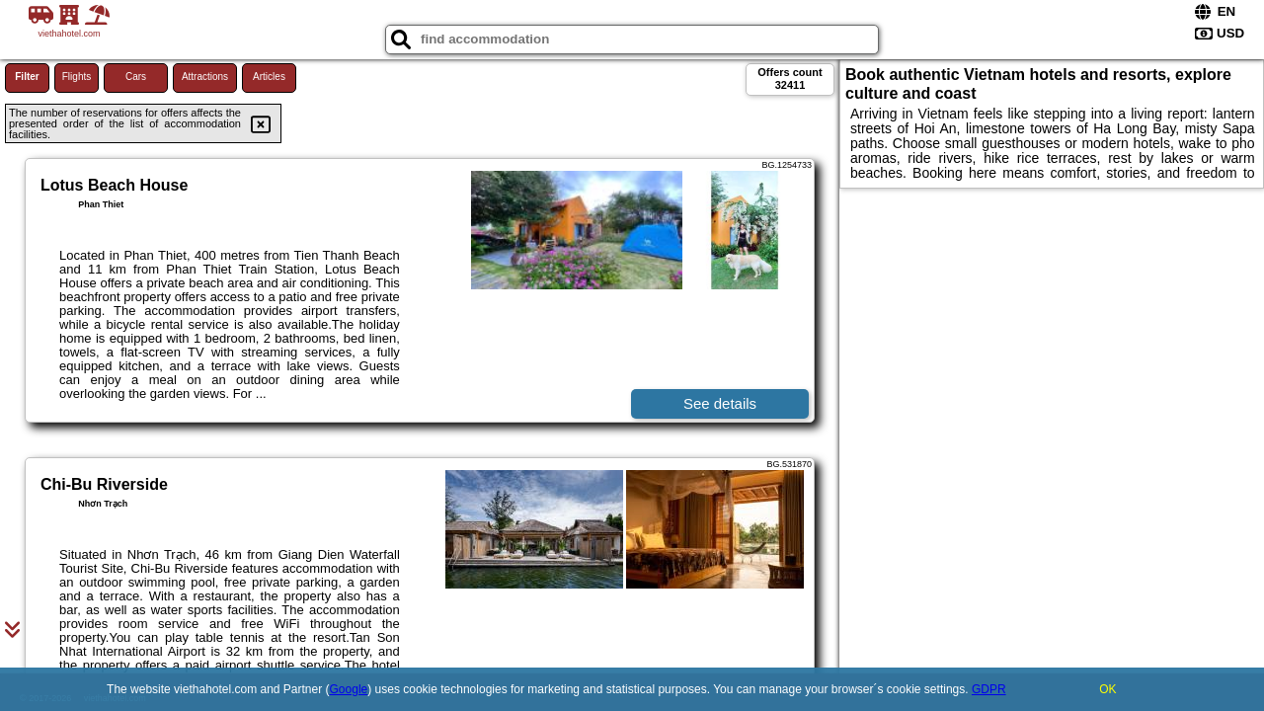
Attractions (205, 76)
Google (349, 689)
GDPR (989, 689)
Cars (135, 76)
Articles (269, 76)
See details (719, 403)
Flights (76, 76)
